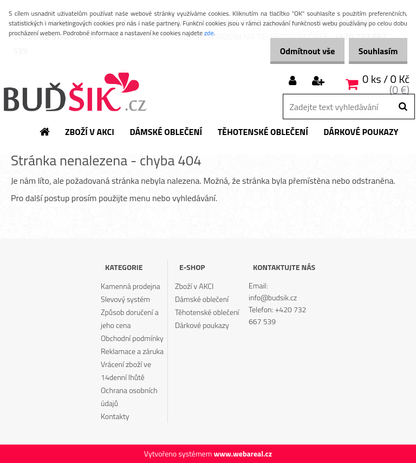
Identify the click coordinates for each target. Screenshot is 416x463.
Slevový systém (125, 299)
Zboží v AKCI (194, 286)
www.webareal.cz (242, 453)
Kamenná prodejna (130, 286)
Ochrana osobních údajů (129, 396)
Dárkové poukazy (202, 325)
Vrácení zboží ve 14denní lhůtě (126, 370)
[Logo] (74, 92)
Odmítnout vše (295, 50)
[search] (402, 107)
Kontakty (115, 416)
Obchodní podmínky (132, 338)
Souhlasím (374, 50)
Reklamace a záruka (132, 351)
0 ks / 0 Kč (386, 78)
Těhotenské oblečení (207, 312)
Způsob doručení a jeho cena (130, 318)
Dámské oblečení (202, 299)
